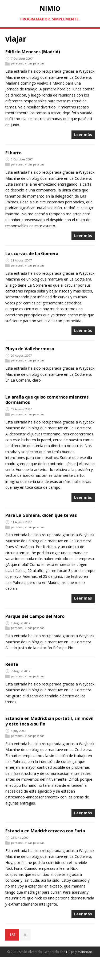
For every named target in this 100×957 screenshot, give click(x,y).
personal (17, 63)
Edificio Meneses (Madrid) (32, 52)
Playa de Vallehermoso (29, 349)
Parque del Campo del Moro (35, 616)
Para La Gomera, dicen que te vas (41, 515)
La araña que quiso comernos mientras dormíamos (47, 399)
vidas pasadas (34, 63)
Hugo (70, 952)
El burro (13, 153)
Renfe (11, 664)
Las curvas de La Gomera (31, 253)
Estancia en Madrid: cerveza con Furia (45, 831)
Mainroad (85, 952)
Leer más (83, 134)
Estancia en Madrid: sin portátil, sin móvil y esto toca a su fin (49, 721)
